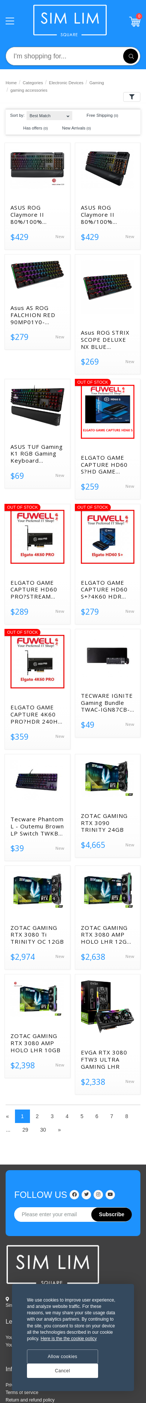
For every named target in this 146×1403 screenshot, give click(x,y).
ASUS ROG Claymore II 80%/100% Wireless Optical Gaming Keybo (105, 214)
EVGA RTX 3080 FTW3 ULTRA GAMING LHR (104, 1059)
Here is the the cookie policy (68, 1338)
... (8, 1130)
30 (43, 1130)
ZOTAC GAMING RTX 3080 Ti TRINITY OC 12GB (37, 934)
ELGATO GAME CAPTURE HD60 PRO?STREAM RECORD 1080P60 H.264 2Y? (37, 589)
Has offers (32, 128)
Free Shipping (98, 115)
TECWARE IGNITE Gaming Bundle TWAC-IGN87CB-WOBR (107, 702)
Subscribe (111, 1214)
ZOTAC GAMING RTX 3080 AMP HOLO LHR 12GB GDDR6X (106, 934)
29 (25, 1130)
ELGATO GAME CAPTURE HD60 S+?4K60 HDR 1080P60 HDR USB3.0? (104, 589)
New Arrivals (73, 128)
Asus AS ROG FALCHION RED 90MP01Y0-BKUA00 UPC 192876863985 (32, 314)
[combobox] (49, 114)
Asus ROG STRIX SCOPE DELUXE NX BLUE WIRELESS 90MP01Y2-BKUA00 (105, 339)
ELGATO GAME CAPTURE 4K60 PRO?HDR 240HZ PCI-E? (36, 714)
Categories (33, 82)
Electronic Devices (66, 82)
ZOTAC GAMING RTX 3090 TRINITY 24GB (104, 822)
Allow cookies (62, 1356)
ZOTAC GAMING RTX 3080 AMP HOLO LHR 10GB (35, 1042)
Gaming (96, 82)
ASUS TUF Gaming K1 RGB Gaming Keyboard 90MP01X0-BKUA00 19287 (36, 453)
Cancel (62, 1370)
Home (11, 82)
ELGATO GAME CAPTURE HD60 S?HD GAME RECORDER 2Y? (104, 464)
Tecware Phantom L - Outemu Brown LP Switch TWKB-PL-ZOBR (37, 826)
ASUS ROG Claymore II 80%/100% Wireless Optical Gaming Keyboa (34, 214)
